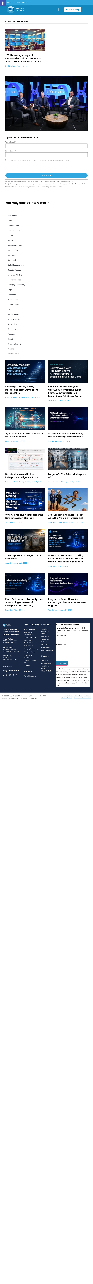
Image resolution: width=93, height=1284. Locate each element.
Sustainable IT (13, 354)
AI (8, 211)
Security (11, 339)
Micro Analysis (14, 319)
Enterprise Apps (14, 280)
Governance (13, 299)
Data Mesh (12, 260)
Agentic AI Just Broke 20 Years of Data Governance (24, 435)
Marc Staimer (10, 441)
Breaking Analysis (15, 245)
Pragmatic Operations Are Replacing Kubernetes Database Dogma (67, 602)
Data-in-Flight (14, 250)
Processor (12, 334)
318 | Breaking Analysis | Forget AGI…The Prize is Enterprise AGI (65, 516)
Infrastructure (13, 304)
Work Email (10, 142)
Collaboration (13, 225)
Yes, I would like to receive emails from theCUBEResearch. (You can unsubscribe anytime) (38, 160)
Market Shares (13, 314)
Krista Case (52, 566)
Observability (13, 329)
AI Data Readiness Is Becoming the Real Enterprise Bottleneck (65, 435)
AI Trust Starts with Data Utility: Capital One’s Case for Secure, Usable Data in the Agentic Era (66, 558)
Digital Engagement (16, 265)
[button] (3, 3)
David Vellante (10, 66)
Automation (12, 216)
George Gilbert (24, 397)
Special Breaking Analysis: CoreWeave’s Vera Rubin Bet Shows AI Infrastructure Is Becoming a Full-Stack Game (65, 391)
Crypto (10, 235)
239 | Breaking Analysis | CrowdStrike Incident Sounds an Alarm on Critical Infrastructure (23, 58)
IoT (9, 309)
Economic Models (15, 275)
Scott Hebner (10, 522)
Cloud (10, 220)
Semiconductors (14, 344)
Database (12, 255)
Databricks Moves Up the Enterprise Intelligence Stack (21, 476)
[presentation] (22, 167)
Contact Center (14, 230)
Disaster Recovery (15, 270)
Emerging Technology (16, 285)
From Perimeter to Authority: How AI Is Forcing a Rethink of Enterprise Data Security (24, 602)
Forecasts (12, 294)
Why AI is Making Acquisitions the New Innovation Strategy (24, 516)
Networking (12, 324)
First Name (10, 151)
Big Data (11, 240)
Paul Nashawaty (54, 441)
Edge (10, 290)
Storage (11, 349)
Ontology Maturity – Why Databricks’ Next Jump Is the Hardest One (21, 389)
